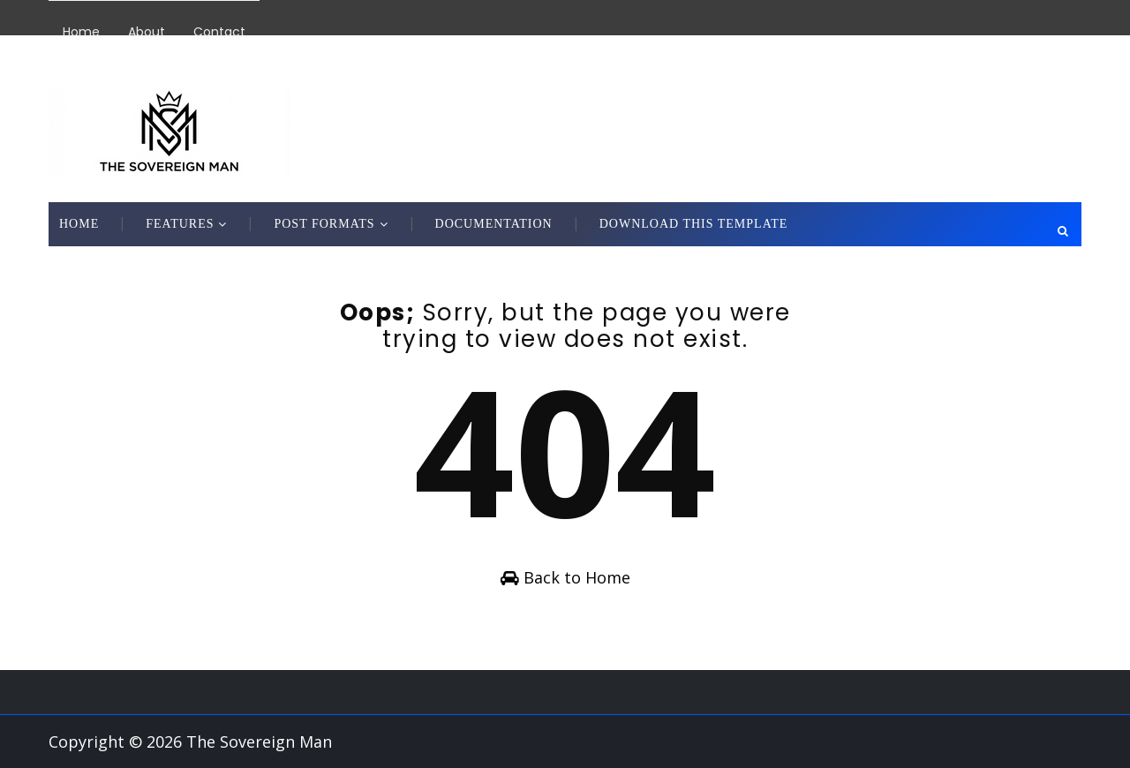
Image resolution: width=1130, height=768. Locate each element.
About (146, 32)
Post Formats (324, 223)
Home (81, 32)
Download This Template (693, 223)
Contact (219, 32)
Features (180, 223)
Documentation (494, 223)
